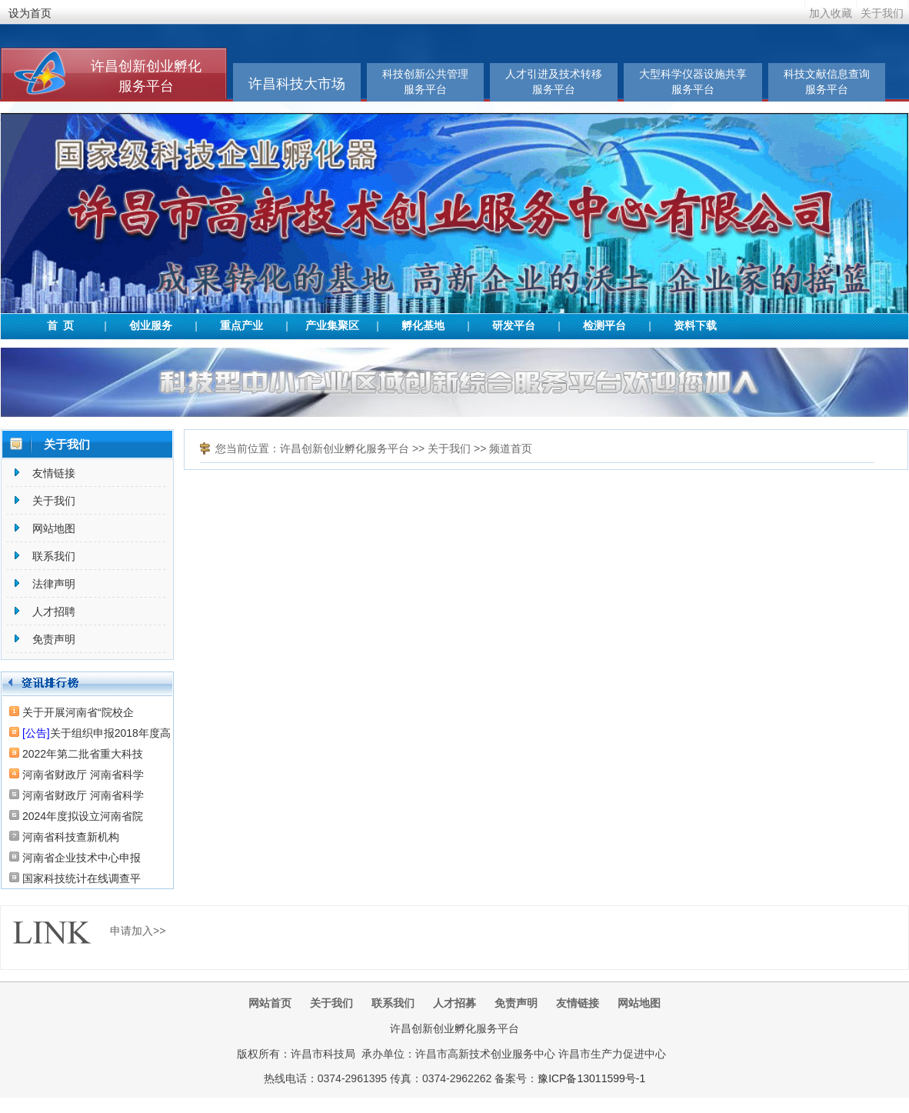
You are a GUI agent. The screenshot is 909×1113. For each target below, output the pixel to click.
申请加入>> (137, 931)
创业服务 (150, 326)
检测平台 (604, 326)
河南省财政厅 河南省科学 (83, 774)
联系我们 (53, 556)
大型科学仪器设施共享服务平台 (693, 81)
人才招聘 (53, 611)
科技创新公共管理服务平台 (425, 81)
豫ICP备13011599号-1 (591, 1078)
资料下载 (695, 326)
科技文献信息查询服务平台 (827, 81)
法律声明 (53, 584)
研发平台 (513, 326)
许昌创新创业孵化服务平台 (344, 448)
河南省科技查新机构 (70, 837)
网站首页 (269, 1003)
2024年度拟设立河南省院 (82, 816)
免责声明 (53, 639)
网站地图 (53, 528)
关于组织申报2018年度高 (96, 733)
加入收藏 (830, 13)
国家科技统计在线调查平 (81, 878)
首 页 (60, 326)
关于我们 (882, 13)
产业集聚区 (332, 326)
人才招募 (454, 1003)
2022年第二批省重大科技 (82, 754)
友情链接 (53, 473)
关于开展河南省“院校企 (78, 712)
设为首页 (30, 13)
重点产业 (241, 326)
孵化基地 (423, 326)
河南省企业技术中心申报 (81, 857)
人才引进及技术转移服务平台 (553, 81)
